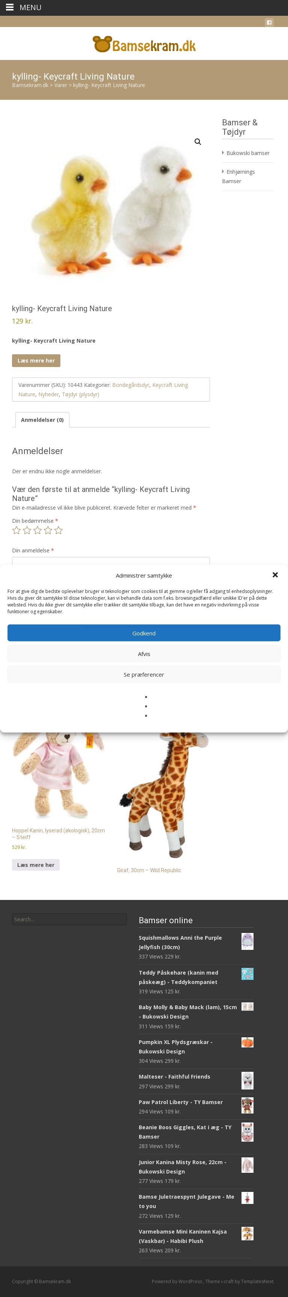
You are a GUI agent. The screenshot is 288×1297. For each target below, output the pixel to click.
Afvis (144, 653)
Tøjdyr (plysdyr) (80, 394)
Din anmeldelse (33, 550)
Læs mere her (36, 360)
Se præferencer (144, 674)
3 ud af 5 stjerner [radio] (37, 530)
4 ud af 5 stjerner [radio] (48, 530)
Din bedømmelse (35, 520)
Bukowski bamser (248, 152)
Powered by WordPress (177, 1281)
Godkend (144, 632)
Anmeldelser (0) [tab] (42, 419)
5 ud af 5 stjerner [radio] (58, 530)
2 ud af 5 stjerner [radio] (27, 530)
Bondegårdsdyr (130, 384)
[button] (276, 575)
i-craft (228, 1281)
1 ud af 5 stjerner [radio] (16, 530)
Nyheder (48, 394)
